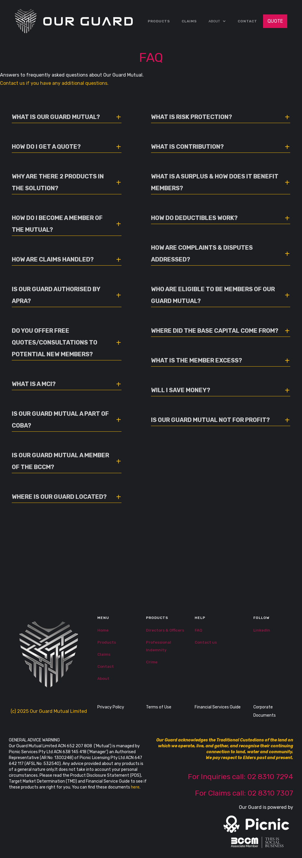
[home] (74, 21)
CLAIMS (189, 21)
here (135, 787)
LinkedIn (261, 630)
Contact (247, 21)
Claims (103, 654)
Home (103, 630)
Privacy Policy (110, 707)
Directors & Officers (165, 630)
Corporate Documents (264, 711)
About (103, 678)
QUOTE (275, 21)
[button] (217, 21)
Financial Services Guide (218, 707)
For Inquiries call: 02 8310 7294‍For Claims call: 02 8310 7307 (240, 784)
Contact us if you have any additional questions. (54, 83)
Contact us (206, 642)
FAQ (198, 630)
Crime (151, 662)
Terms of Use (158, 707)
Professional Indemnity (158, 646)
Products (159, 21)
